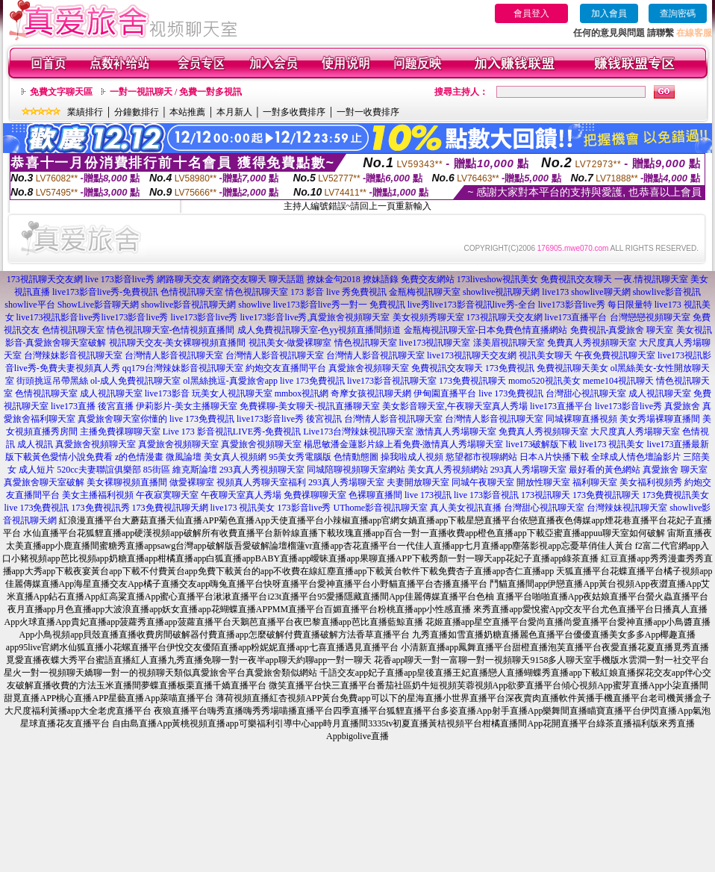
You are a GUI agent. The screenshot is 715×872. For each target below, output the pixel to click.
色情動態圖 (356, 457)
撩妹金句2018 (333, 279)
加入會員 (609, 13)
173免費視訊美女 (675, 495)
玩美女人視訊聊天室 (232, 393)
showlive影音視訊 (667, 292)
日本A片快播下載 (554, 457)
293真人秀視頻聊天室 (262, 469)
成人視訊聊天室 (111, 393)
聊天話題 (287, 279)
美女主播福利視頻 (98, 495)
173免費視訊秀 (101, 507)
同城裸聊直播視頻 (581, 419)
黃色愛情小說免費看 (72, 457)
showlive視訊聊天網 (501, 292)
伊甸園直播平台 (444, 393)
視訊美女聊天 (545, 355)
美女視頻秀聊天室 (428, 317)
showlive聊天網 (600, 292)
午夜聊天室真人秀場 (241, 495)
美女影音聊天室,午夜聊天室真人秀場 (455, 406)
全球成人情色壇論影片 (636, 457)
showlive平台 (29, 304)
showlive (254, 304)
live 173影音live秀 (119, 279)
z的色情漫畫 (139, 457)
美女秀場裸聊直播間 (659, 419)
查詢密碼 (678, 13)
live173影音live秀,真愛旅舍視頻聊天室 (315, 317)
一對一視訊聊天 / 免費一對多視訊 (176, 92)
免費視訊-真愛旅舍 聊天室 (622, 330)
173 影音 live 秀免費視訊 (338, 292)
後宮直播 (116, 406)
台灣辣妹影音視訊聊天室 (73, 355)
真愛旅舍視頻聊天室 (368, 368)
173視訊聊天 (545, 495)
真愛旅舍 (682, 406)
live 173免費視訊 (312, 381)
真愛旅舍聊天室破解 (44, 482)
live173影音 (167, 393)
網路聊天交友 (183, 279)
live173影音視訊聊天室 (392, 381)
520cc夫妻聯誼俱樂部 (99, 469)
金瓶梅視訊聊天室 (424, 292)
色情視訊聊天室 (191, 292)
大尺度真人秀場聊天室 (635, 431)
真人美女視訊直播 (466, 507)
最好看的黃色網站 (604, 469)
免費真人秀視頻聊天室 (592, 342)
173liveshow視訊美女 (497, 279)
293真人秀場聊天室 (528, 469)
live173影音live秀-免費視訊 (105, 292)
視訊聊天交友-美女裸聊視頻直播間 (177, 342)
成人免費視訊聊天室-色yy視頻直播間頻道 (319, 330)
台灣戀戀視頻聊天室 (650, 317)
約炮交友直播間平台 (286, 368)
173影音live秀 (304, 507)
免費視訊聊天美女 (572, 368)
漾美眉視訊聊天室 (509, 342)
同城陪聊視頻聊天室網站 (356, 469)
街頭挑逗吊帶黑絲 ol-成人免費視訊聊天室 (98, 381)
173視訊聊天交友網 (45, 279)
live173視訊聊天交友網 (471, 355)
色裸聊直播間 (375, 495)
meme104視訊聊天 (618, 381)
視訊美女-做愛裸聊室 (290, 342)
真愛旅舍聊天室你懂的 (122, 419)
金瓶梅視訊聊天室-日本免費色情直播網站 (486, 330)
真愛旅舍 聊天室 (675, 469)
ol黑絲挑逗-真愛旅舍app (230, 381)
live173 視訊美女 (612, 444)
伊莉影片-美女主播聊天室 (186, 406)
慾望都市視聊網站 (481, 457)
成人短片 (36, 469)
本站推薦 (187, 112)
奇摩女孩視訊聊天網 (371, 393)
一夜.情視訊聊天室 (651, 279)
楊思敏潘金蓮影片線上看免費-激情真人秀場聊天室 (404, 444)
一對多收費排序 (294, 112)
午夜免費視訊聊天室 (615, 355)
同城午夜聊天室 (483, 482)
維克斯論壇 (194, 469)
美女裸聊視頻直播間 (127, 482)
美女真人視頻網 (235, 457)
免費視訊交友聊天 (576, 279)
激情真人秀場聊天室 (456, 431)
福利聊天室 (594, 482)
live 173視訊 (428, 495)
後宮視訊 (324, 419)
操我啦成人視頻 (412, 457)
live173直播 (73, 406)
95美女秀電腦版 (300, 457)
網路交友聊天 (239, 279)
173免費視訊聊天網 (170, 507)
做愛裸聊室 (191, 482)
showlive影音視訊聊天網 (188, 304)
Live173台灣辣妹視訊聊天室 (358, 431)
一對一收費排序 (368, 112)
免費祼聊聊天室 (315, 495)
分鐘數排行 (136, 112)
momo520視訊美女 (544, 381)
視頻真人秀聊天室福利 (261, 482)
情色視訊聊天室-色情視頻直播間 (171, 330)
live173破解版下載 (542, 444)
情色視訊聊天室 (256, 292)
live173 (555, 292)
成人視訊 (35, 444)
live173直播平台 (576, 317)
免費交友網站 (428, 279)
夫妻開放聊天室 (418, 482)
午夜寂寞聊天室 (167, 495)
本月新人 (234, 112)
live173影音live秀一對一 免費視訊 (339, 304)
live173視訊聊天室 (435, 342)
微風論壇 (184, 457)
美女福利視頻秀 (650, 482)
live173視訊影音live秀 (59, 317)
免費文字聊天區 (61, 92)
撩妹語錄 (381, 279)
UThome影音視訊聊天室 (381, 507)
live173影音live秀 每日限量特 (595, 304)
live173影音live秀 (135, 317)
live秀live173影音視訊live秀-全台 (472, 304)
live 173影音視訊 (486, 495)
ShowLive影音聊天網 (98, 304)
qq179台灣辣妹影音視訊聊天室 (182, 368)
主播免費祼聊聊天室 (120, 431)
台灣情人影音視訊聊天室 (174, 355)
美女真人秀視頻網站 (448, 469)
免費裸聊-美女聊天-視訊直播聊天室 (310, 406)
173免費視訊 (509, 368)
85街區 (156, 469)
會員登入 (531, 13)
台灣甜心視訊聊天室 (586, 393)
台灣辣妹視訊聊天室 (627, 507)
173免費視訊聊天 (472, 381)
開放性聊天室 (543, 482)
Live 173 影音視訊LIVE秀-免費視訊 (232, 431)
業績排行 (85, 112)
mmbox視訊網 (302, 393)
